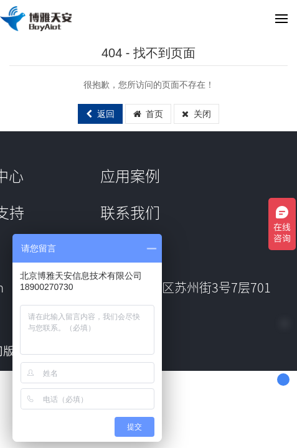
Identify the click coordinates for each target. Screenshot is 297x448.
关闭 (196, 114)
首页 (148, 114)
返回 (100, 114)
